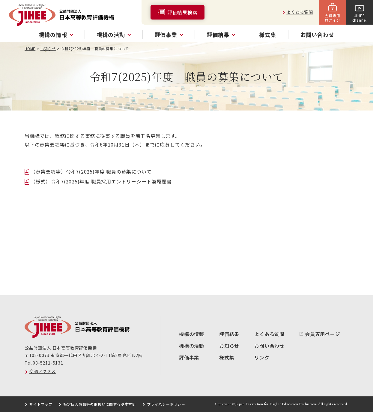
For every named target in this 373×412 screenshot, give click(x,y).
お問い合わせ (317, 34)
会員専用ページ (322, 334)
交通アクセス (42, 371)
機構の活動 (191, 345)
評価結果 (229, 334)
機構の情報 (191, 334)
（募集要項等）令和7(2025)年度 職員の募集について (91, 171)
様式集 (267, 34)
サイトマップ (40, 404)
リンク (261, 357)
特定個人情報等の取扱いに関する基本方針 (99, 404)
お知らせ (48, 48)
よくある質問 (299, 12)
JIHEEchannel (359, 17)
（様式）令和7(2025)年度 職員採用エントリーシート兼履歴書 (101, 181)
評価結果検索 (182, 12)
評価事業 (189, 357)
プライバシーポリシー (166, 404)
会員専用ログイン (332, 17)
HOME (30, 48)
